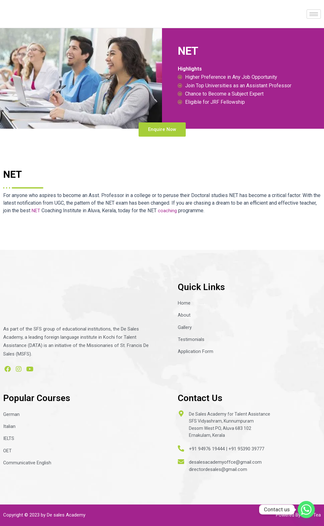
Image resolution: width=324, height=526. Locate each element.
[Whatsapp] (306, 509)
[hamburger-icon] (314, 14)
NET (36, 214)
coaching (168, 214)
